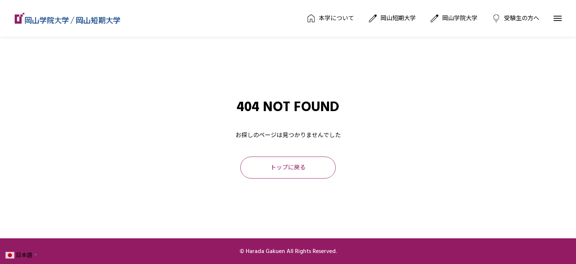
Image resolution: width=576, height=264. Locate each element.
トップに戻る (288, 168)
